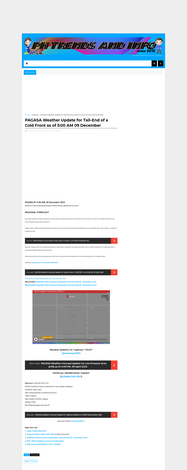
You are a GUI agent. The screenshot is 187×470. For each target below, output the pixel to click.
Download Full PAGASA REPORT (45, 262)
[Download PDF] (71, 353)
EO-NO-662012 (78, 421)
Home (27, 115)
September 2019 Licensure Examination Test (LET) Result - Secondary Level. (66, 282)
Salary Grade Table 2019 (36, 431)
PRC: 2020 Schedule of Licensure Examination (45, 441)
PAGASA (35, 115)
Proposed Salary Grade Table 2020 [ (41, 434)
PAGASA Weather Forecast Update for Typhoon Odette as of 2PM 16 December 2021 (68, 415)
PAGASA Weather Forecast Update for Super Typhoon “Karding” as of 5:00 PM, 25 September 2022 (61, 240)
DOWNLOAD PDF (71, 376)
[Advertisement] (93, 16)
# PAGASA (35, 455)
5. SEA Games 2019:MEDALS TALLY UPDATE (43, 444)
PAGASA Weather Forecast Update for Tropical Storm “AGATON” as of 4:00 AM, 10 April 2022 (69, 272)
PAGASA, (58, 131)
